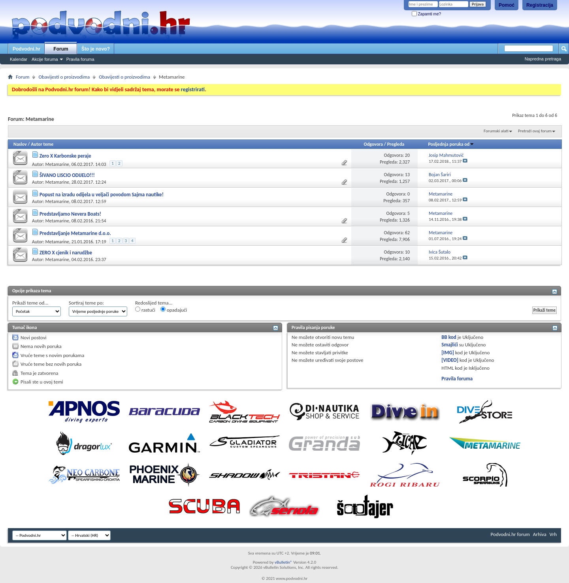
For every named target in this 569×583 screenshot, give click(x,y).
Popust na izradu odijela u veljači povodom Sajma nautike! (102, 194)
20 (407, 155)
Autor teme (42, 144)
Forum (60, 49)
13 (407, 174)
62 (407, 232)
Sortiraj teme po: (86, 303)
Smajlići (449, 345)
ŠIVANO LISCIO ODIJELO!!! (67, 175)
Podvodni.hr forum (510, 534)
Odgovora (373, 144)
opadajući (173, 310)
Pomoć (506, 5)
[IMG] (447, 352)
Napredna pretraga (543, 58)
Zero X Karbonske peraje (65, 156)
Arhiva (539, 534)
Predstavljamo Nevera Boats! (70, 214)
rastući (145, 310)
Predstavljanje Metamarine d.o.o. (75, 233)
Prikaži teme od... (30, 303)
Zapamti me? (426, 14)
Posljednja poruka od (451, 144)
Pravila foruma (80, 59)
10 (407, 252)
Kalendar (18, 59)
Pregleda (396, 144)
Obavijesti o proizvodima (64, 77)
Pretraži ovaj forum (535, 131)
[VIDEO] (449, 360)
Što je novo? (95, 49)
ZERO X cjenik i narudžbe (66, 253)
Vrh (553, 534)
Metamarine (57, 164)
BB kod (448, 337)
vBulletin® (283, 562)
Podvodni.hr (26, 49)
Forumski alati (496, 131)
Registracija (539, 5)
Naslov (20, 144)
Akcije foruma (45, 59)
